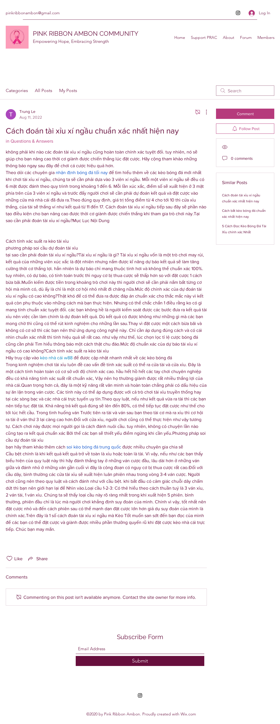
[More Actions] (203, 112)
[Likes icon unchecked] (9, 558)
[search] (245, 90)
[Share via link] (37, 558)
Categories (17, 90)
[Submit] (140, 661)
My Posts (68, 90)
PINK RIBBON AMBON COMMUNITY (85, 33)
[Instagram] (238, 13)
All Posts (43, 90)
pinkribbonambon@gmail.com (33, 12)
